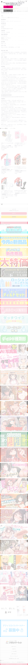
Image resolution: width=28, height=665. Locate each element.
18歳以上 (8, 6)
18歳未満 (8, 10)
